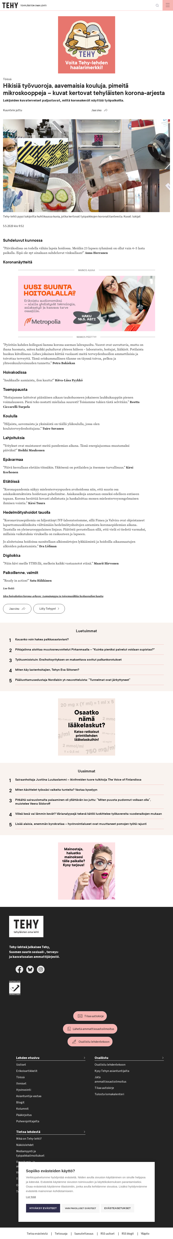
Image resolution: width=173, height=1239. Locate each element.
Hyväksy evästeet (43, 1208)
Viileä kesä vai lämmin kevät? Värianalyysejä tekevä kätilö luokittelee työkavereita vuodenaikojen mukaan (88, 814)
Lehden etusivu (27, 1057)
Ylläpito (145, 1234)
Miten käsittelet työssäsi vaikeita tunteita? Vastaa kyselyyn (56, 790)
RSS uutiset (107, 1234)
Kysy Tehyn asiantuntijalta (112, 1071)
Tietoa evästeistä (37, 1234)
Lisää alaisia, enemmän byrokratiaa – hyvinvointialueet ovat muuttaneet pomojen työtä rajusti (81, 824)
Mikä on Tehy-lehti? (29, 1139)
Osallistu (101, 1057)
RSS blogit (128, 1234)
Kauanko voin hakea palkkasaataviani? (42, 639)
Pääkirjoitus (24, 1115)
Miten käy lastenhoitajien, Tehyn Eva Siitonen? (47, 670)
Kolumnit (22, 1109)
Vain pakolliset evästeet (80, 1208)
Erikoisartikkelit (26, 1071)
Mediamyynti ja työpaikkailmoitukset (30, 1153)
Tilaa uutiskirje (94, 1016)
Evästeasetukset (118, 1208)
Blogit (20, 1102)
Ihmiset (21, 1083)
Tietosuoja (61, 1234)
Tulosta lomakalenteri (109, 1094)
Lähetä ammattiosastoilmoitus (93, 1029)
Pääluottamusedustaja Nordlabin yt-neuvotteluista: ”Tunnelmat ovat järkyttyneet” (72, 680)
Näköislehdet (25, 1145)
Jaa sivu (96, 110)
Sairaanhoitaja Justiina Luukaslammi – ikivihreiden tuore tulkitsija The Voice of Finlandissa (78, 780)
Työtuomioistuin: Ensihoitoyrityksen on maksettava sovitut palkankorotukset (68, 660)
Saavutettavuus (84, 1234)
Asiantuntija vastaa (28, 1096)
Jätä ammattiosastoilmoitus (110, 1079)
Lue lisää (31, 1197)
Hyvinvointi (23, 1090)
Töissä (20, 1077)
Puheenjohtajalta (27, 1121)
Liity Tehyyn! (47, 609)
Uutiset (21, 1065)
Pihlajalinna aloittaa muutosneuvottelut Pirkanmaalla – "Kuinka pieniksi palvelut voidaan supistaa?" (85, 649)
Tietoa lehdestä (28, 1132)
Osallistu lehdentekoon (94, 1042)
